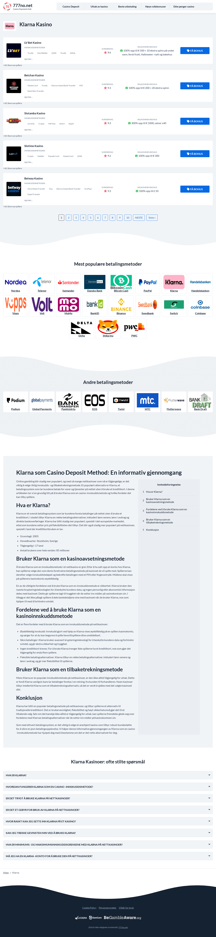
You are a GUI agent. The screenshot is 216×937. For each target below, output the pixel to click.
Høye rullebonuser (155, 6)
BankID (94, 306)
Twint (121, 402)
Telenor (42, 283)
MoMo (68, 306)
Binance (121, 306)
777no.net (123, 927)
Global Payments (42, 402)
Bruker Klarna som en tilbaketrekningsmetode (159, 521)
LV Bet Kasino (32, 42)
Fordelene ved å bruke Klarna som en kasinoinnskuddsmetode (166, 511)
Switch (174, 306)
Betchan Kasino (34, 75)
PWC (134, 328)
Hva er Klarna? (154, 491)
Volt (42, 306)
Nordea (15, 283)
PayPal (147, 283)
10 (127, 217)
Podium (15, 402)
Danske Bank (94, 283)
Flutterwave (174, 402)
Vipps (15, 306)
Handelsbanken (200, 283)
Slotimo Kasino (33, 146)
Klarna (174, 283)
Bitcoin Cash (121, 283)
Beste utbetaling (127, 6)
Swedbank (147, 306)
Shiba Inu (108, 328)
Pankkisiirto (68, 402)
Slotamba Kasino (34, 113)
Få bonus (195, 50)
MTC (147, 402)
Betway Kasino (33, 178)
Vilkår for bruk (126, 907)
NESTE (139, 217)
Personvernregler (107, 907)
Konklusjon (152, 529)
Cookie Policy (89, 907)
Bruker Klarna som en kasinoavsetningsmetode (160, 500)
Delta (81, 328)
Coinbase (200, 306)
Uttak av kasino (99, 6)
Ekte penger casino (184, 6)
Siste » (152, 217)
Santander (68, 283)
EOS (95, 402)
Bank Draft (200, 402)
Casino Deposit (71, 6)
